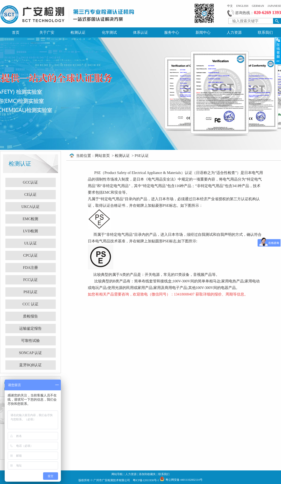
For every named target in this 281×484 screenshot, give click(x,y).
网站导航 (117, 474)
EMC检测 (30, 219)
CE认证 (30, 194)
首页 (15, 32)
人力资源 (234, 32)
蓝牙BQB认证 (30, 365)
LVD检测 (30, 231)
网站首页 (103, 156)
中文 (230, 5)
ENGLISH (242, 5)
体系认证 (140, 32)
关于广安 (46, 32)
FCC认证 (30, 280)
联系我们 (265, 32)
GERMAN (258, 5)
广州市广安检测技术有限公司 (112, 480)
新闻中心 (203, 32)
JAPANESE (274, 5)
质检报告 (30, 316)
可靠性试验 (30, 341)
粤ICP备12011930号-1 (146, 480)
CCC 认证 (30, 304)
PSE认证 (30, 292)
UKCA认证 (30, 207)
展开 (277, 50)
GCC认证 (30, 182)
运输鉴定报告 (30, 328)
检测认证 (77, 32)
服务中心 (171, 32)
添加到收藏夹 (147, 474)
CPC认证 (30, 255)
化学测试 (109, 32)
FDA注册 (30, 268)
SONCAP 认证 (30, 353)
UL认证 (30, 243)
